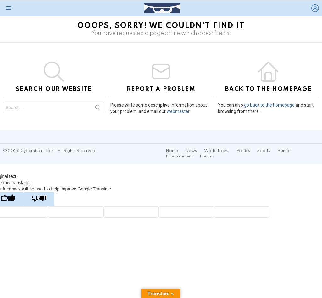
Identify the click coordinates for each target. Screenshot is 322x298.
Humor (284, 151)
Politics (243, 151)
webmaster (178, 111)
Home (172, 151)
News (191, 151)
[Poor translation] (39, 199)
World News (216, 151)
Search (98, 109)
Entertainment (179, 156)
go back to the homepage (269, 105)
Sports (263, 151)
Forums (207, 156)
